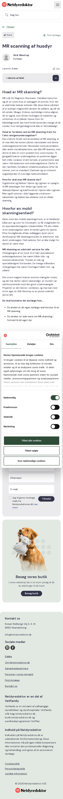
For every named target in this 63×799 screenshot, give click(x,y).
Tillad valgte (31, 450)
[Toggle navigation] (57, 4)
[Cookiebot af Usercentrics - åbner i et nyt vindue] (45, 335)
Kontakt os (11, 686)
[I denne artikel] (31, 78)
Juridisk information (16, 773)
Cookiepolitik (12, 763)
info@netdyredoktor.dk (18, 634)
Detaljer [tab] (31, 344)
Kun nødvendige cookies (31, 461)
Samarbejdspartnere (16, 668)
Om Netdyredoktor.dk (17, 662)
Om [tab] (52, 344)
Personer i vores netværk (19, 674)
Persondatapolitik (15, 768)
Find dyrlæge (12, 680)
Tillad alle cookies (31, 440)
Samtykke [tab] (11, 344)
